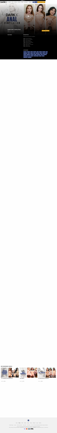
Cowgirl (25, 54)
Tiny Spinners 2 (22, 378)
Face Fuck (32, 54)
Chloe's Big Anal (28, 40)
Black (46, 53)
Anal (46, 51)
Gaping (35, 54)
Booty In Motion (28, 43)
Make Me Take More (29, 41)
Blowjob (40, 51)
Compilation (29, 57)
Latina (42, 54)
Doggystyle (28, 54)
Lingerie (32, 53)
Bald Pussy (37, 53)
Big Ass (41, 53)
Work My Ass (28, 45)
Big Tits (44, 53)
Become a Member (45, 30)
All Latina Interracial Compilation (43, 378)
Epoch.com (13, 427)
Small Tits (44, 51)
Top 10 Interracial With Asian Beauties (7, 378)
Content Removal (46, 427)
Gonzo (29, 53)
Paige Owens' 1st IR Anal (29, 44)
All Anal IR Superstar (29, 38)
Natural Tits (25, 57)
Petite (37, 51)
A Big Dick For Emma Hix (29, 42)
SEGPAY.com (34, 427)
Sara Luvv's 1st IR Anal (29, 39)
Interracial (38, 54)
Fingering (28, 51)
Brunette (35, 51)
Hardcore (25, 51)
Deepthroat (25, 53)
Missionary (44, 54)
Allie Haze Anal (28, 46)
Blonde (32, 51)
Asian (34, 53)
